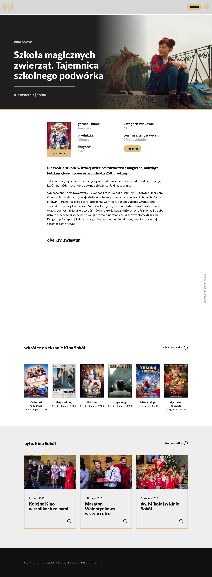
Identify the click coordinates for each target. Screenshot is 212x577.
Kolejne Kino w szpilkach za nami (48, 506)
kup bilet (132, 148)
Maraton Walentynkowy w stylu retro (100, 508)
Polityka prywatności (89, 562)
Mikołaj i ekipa (148, 402)
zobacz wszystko (175, 346)
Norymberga (120, 402)
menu (194, 6)
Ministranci (92, 402)
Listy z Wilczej (64, 402)
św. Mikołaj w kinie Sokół (160, 506)
